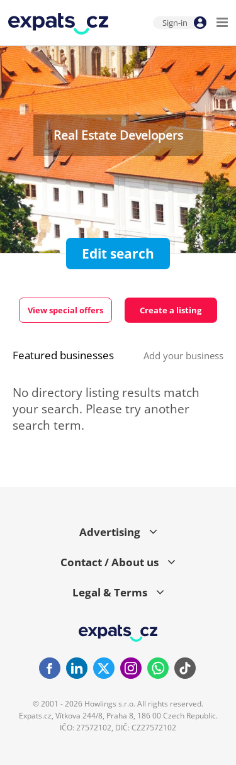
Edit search (118, 253)
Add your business (183, 355)
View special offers (65, 310)
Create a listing (170, 310)
